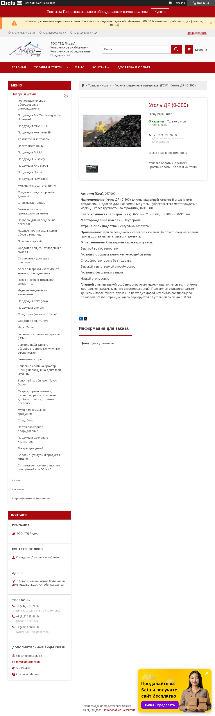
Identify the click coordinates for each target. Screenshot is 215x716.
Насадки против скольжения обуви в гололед (37, 232)
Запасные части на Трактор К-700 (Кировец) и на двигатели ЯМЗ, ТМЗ (39, 370)
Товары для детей (30, 448)
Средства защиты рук (33, 320)
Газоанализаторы (30, 359)
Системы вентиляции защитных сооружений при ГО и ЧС (39, 467)
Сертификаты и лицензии (31, 498)
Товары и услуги (48, 67)
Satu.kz (126, 706)
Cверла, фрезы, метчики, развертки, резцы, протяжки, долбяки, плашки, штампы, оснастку (37, 397)
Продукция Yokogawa (33, 301)
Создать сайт (33, 3)
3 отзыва (179, 3)
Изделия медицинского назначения (34, 292)
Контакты (100, 67)
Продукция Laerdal (31, 307)
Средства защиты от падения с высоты (39, 250)
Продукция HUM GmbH (33, 178)
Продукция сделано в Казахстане (33, 439)
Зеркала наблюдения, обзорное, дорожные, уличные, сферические (39, 348)
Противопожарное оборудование (30, 429)
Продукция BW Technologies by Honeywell (39, 117)
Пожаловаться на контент (119, 710)
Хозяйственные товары (33, 139)
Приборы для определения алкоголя (36, 222)
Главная (19, 67)
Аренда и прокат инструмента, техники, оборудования (39, 271)
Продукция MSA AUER (33, 126)
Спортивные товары (31, 202)
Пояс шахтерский (30, 241)
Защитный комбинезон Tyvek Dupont (37, 382)
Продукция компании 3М (35, 132)
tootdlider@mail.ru (28, 662)
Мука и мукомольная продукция (32, 411)
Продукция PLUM (30, 152)
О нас (79, 67)
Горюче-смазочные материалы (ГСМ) (141, 85)
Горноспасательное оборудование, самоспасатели (31, 104)
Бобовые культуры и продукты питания (39, 457)
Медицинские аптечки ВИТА (37, 185)
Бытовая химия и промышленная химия (33, 211)
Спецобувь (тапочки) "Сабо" (37, 314)
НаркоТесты (26, 327)
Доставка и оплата (133, 67)
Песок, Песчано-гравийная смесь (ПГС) (36, 281)
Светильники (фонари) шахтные (33, 260)
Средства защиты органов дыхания (36, 194)
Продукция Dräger (30, 172)
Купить (160, 12)
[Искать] (176, 49)
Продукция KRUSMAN (33, 165)
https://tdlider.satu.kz (29, 655)
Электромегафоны (30, 146)
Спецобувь (25, 420)
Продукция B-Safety (31, 159)
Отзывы (18, 489)
